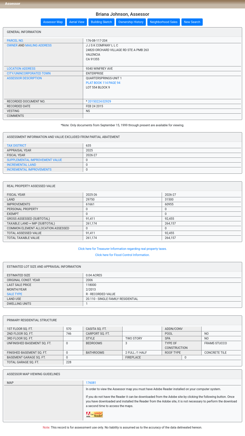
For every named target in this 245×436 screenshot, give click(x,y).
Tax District (16, 145)
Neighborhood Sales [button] (163, 22)
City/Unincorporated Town (29, 73)
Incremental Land (21, 165)
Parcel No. (15, 40)
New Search (192, 22)
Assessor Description (24, 78)
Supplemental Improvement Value (34, 160)
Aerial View (76, 22)
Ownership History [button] (131, 22)
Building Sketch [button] (101, 22)
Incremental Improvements (29, 169)
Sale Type (14, 294)
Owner (12, 45)
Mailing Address (38, 45)
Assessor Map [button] (53, 22)
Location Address (21, 68)
